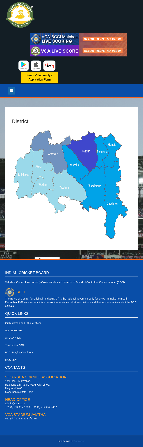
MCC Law (10, 359)
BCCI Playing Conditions (19, 352)
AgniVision (79, 441)
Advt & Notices (13, 330)
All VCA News (13, 337)
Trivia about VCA (15, 345)
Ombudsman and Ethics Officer (23, 323)
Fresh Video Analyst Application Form (40, 77)
